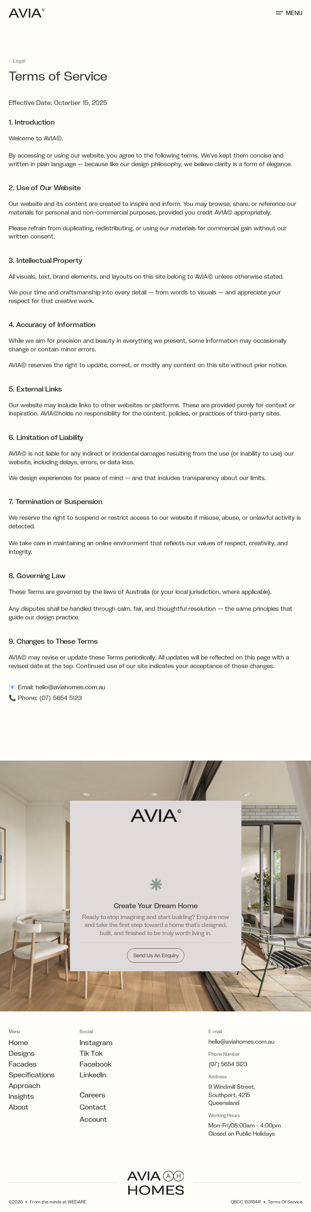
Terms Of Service (285, 1202)
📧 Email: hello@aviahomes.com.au (57, 703)
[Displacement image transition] (155, 848)
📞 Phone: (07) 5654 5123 (45, 714)
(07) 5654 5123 (228, 1064)
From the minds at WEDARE (58, 1202)
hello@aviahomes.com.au (241, 1041)
